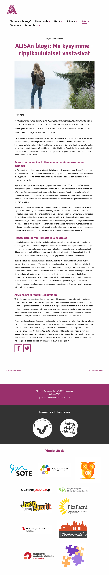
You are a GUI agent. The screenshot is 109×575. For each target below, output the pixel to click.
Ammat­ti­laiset (31, 25)
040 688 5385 (54, 394)
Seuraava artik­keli (95, 370)
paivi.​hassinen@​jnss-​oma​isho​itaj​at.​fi (54, 397)
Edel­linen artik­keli (13, 370)
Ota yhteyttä (15, 25)
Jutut (84, 21)
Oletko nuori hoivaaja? (20, 21)
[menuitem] (19, 22)
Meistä (57, 21)
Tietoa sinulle (41, 21)
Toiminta (71, 21)
